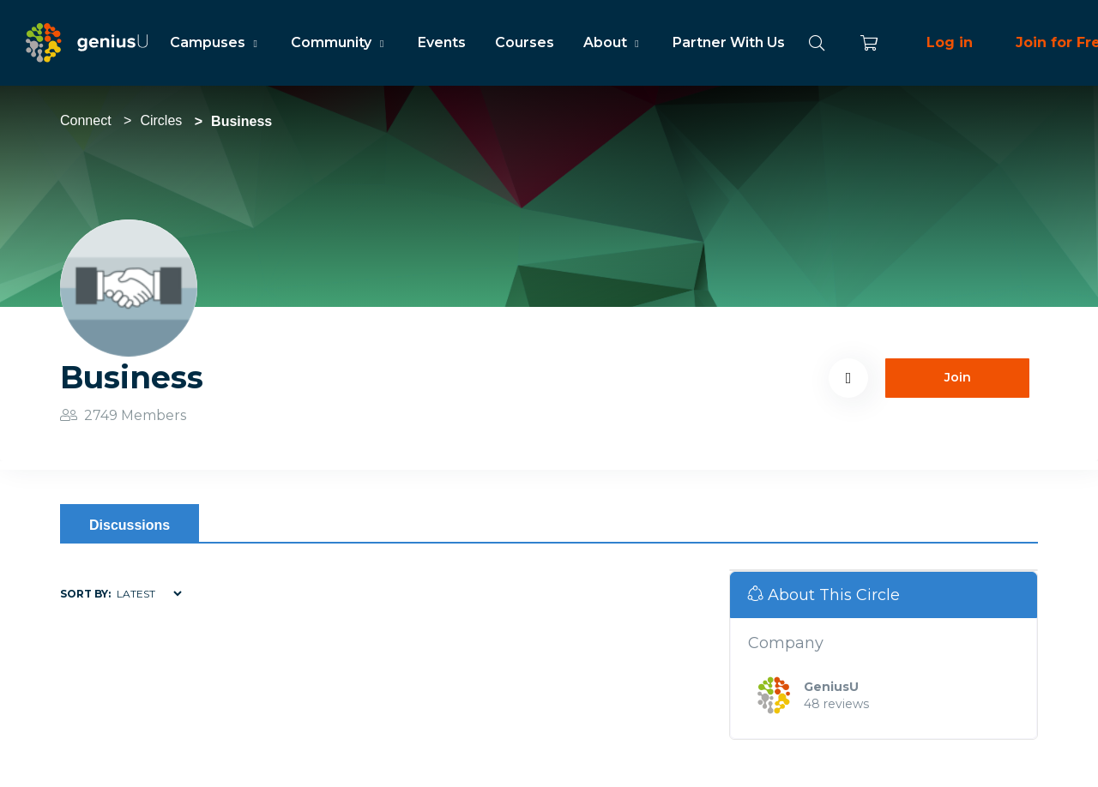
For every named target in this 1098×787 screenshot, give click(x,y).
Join (957, 377)
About (613, 42)
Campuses (216, 42)
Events (442, 42)
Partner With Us (729, 42)
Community (339, 42)
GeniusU (831, 686)
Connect (86, 120)
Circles (161, 120)
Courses (524, 42)
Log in (949, 42)
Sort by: (85, 593)
